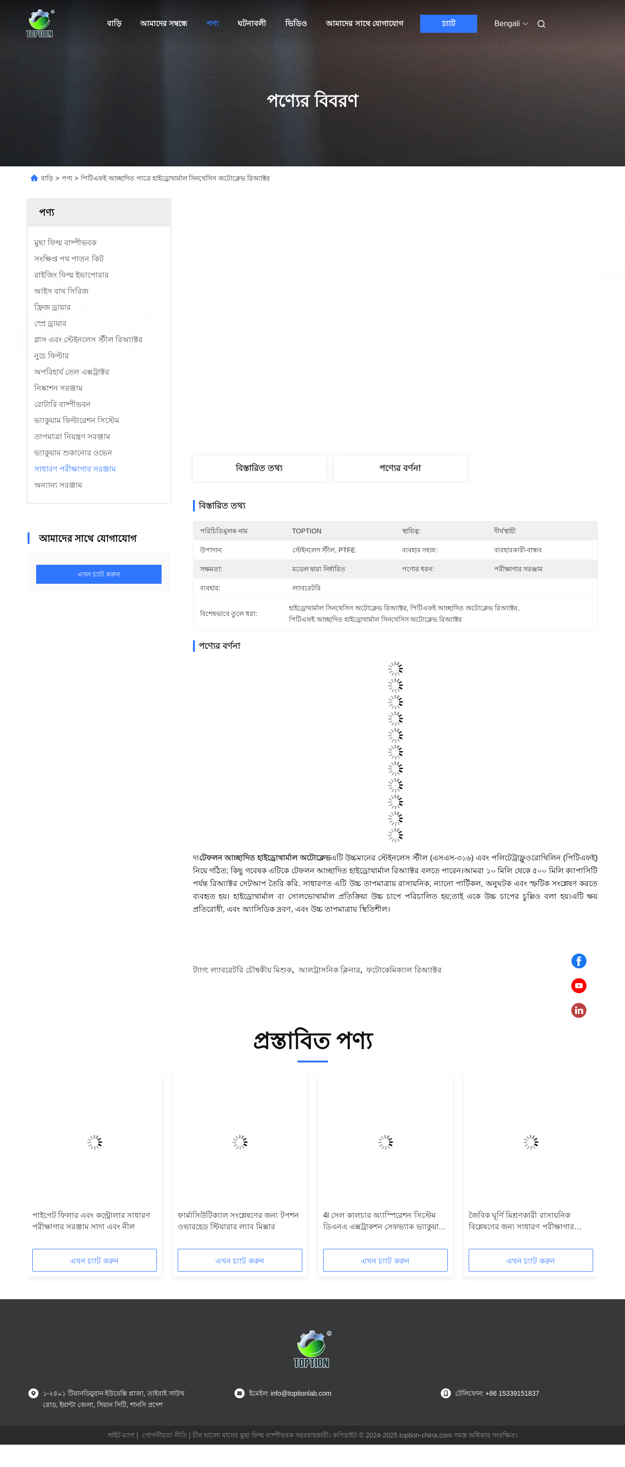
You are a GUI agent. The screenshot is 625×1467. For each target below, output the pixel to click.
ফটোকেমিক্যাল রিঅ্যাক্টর (403, 970)
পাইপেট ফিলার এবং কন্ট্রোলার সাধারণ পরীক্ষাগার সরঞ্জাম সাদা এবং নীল (91, 1221)
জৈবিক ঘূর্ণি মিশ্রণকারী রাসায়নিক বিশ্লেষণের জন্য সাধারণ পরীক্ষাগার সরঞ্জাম (521, 1222)
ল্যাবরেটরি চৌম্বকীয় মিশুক (251, 970)
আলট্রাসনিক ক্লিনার (329, 970)
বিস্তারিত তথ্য (259, 468)
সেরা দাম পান (449, 275)
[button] (49, 1165)
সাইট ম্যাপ (121, 1435)
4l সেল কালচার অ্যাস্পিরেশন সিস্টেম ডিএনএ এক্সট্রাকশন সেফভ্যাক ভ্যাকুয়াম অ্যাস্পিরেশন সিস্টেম (383, 1222)
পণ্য (212, 23)
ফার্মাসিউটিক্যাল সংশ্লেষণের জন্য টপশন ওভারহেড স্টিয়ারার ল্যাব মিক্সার (238, 1221)
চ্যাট (448, 23)
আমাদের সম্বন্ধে (163, 23)
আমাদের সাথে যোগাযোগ (364, 23)
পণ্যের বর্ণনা (400, 468)
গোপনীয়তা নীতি (164, 1435)
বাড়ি (114, 23)
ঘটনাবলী (252, 23)
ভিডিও (296, 23)
